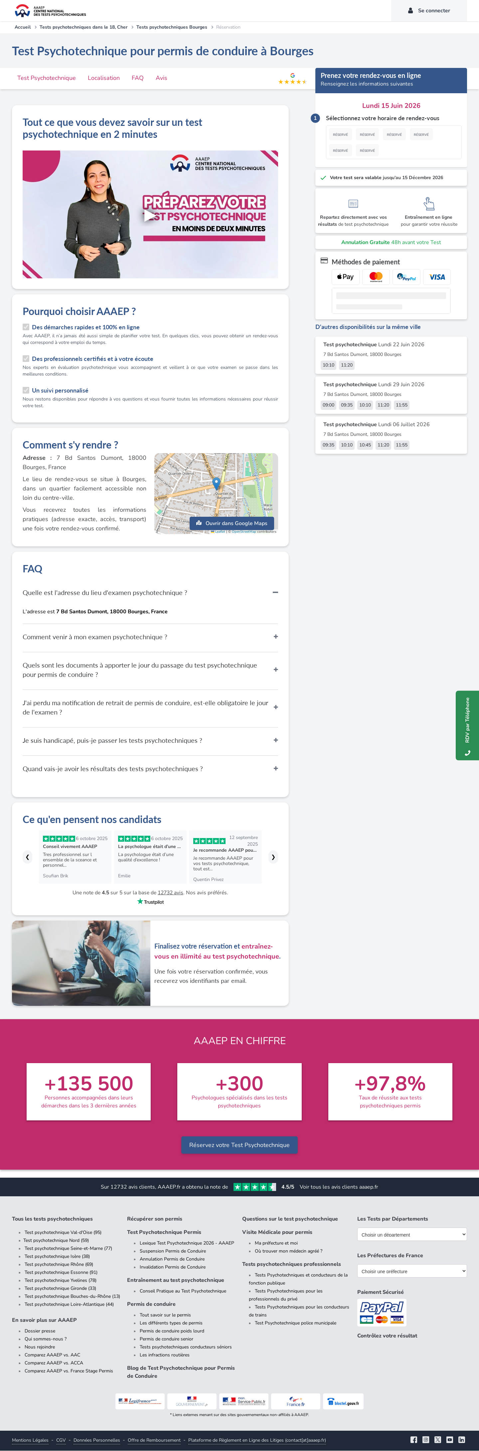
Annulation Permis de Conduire (172, 1259)
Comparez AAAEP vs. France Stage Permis (69, 1371)
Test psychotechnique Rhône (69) (59, 1265)
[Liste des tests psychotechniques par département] (412, 1234)
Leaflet (218, 533)
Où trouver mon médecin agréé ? (288, 1251)
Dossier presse (40, 1331)
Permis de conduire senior (166, 1339)
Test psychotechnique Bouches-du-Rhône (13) (72, 1297)
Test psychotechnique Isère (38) (57, 1257)
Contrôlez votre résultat (387, 1336)
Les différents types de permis (171, 1323)
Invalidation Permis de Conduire (173, 1267)
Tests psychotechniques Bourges (171, 27)
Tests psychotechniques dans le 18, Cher (83, 27)
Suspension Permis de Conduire (173, 1251)
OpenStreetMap (244, 533)
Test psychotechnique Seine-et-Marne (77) (68, 1249)
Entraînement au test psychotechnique (175, 1280)
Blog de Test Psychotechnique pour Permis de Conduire (181, 1372)
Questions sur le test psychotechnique (290, 1219)
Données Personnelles (97, 1440)
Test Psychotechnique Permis (164, 1232)
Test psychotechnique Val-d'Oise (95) (63, 1233)
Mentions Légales (30, 1440)
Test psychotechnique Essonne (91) (61, 1273)
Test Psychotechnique (46, 78)
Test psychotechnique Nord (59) (56, 1241)
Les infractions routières (165, 1355)
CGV (61, 1440)
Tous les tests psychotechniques (52, 1219)
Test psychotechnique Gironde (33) (60, 1289)
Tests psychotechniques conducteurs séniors (186, 1347)
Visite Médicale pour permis (277, 1232)
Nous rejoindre (40, 1347)
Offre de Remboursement (154, 1440)
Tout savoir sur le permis (165, 1315)
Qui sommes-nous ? (46, 1339)
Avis (161, 78)
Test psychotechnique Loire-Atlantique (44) (69, 1305)
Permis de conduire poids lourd (172, 1331)
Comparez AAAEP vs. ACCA (54, 1363)
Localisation (104, 78)
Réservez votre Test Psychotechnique (239, 1145)
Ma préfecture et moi (276, 1243)
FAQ (138, 78)
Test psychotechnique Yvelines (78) (60, 1281)
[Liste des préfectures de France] (412, 1271)
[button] (216, 487)
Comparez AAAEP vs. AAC (52, 1355)
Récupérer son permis (154, 1219)
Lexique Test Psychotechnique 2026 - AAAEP (187, 1243)
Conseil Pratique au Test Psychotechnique (183, 1291)
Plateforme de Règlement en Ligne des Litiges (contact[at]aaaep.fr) (257, 1440)
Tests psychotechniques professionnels (291, 1264)
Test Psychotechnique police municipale (295, 1323)
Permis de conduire (151, 1304)
